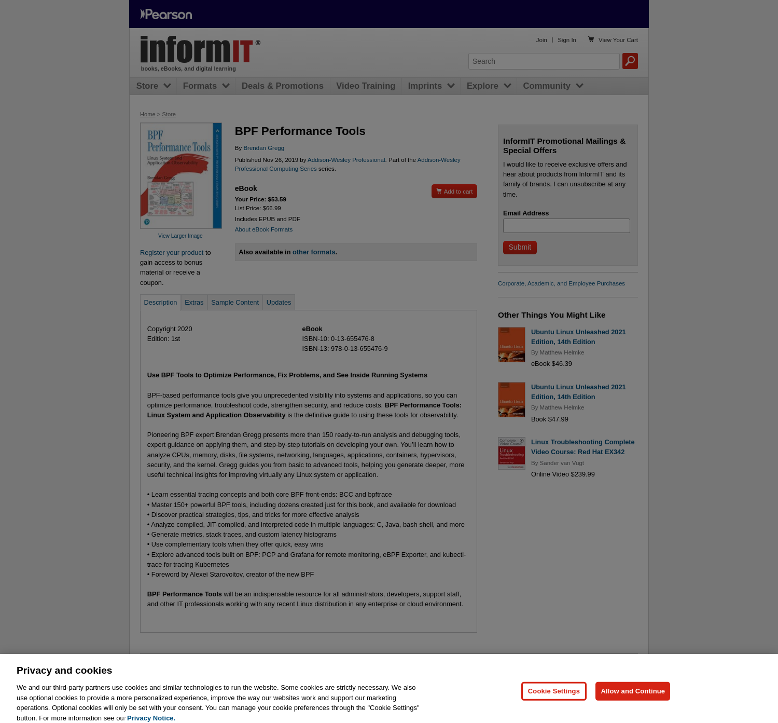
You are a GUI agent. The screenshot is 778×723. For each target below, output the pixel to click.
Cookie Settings (554, 702)
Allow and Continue (633, 702)
